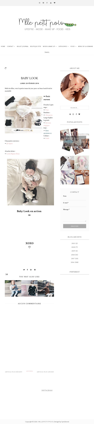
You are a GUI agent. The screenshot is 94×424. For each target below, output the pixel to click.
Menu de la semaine (85, 46)
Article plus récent (13, 372)
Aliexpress (48, 115)
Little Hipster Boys (13, 153)
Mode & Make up (49, 46)
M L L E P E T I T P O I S (45, 422)
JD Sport (10, 143)
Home (3, 46)
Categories (62, 46)
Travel (47, 52)
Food (73, 46)
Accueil (29, 371)
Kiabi (47, 138)
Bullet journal (22, 46)
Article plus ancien (45, 372)
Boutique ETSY (35, 46)
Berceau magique (47, 124)
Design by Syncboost (61, 422)
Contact (10, 46)
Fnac (47, 110)
